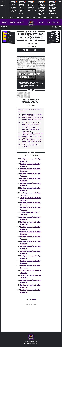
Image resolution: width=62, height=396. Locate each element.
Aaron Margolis (27, 177)
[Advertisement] (9, 71)
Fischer (38, 194)
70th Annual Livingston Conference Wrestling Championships (32, 7)
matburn (34, 348)
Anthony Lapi (26, 194)
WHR (29, 165)
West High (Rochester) (51, 36)
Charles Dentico (27, 167)
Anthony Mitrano (27, 186)
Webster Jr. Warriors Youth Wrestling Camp (13, 8)
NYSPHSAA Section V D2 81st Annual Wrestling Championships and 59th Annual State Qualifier (42, 9)
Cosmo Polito (26, 172)
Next (34, 50)
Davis (40, 186)
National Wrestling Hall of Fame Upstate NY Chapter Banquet (22, 9)
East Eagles (10, 35)
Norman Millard (27, 189)
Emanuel (37, 182)
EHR (34, 163)
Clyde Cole (25, 182)
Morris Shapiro (27, 163)
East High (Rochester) (25, 158)
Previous (26, 50)
